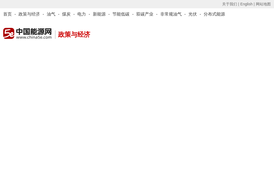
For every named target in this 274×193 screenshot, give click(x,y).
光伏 (192, 14)
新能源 (99, 14)
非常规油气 (171, 14)
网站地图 (263, 4)
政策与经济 (29, 14)
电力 (81, 14)
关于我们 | (230, 4)
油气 (51, 14)
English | (247, 4)
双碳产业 (144, 14)
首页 (7, 14)
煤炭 (66, 14)
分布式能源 (214, 14)
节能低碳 (121, 14)
